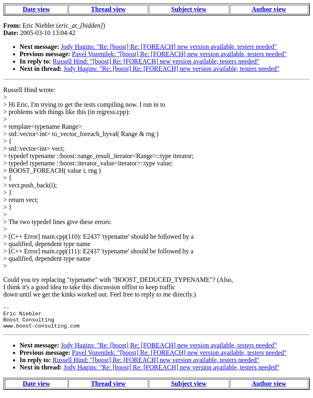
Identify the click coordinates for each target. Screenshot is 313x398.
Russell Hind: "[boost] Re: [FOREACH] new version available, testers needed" (156, 61)
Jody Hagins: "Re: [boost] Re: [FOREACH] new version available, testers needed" (169, 46)
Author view (269, 9)
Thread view (108, 9)
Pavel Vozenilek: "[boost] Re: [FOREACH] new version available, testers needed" (179, 54)
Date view (36, 9)
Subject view (189, 9)
